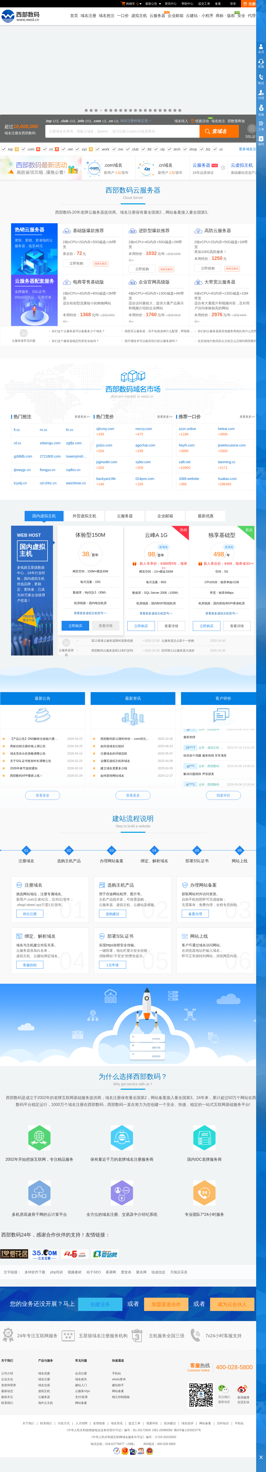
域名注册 (88, 16)
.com (30, 149)
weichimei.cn (76, 483)
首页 (74, 16)
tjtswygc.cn (22, 470)
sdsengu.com (50, 443)
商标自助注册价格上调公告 (28, 746)
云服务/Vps (82, 1391)
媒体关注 (7, 1397)
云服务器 (158, 14)
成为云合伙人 (232, 1304)
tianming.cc (226, 462)
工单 (261, 129)
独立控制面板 (121, 1397)
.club (135, 149)
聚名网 (141, 1272)
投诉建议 (170, 1423)
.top (10, 149)
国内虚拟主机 (44, 517)
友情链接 (99, 1423)
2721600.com (50, 456)
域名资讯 (117, 1423)
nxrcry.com (143, 429)
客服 (261, 66)
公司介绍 (7, 1373)
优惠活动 (200, 121)
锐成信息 (158, 1272)
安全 (241, 16)
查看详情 (106, 626)
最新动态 (7, 1391)
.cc (220, 149)
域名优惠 (133, 84)
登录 (233, 3)
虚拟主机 (139, 16)
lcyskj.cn (20, 483)
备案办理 (195, 914)
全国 (170, 1335)
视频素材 (75, 1272)
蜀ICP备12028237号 (187, 1430)
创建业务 (100, 1304)
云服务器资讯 (66, 653)
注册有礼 (252, 4)
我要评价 (223, 795)
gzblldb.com (23, 456)
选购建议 (112, 914)
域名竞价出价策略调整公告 (28, 753)
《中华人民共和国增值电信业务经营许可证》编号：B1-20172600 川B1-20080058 (118, 1430)
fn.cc (69, 430)
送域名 (163, 547)
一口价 (123, 16)
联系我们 (7, 1403)
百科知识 (223, 1423)
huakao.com (227, 479)
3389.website (189, 479)
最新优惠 (206, 516)
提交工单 (204, 3)
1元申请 (112, 965)
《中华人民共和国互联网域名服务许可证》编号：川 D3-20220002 (133, 1437)
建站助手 (118, 1385)
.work (105, 149)
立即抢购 (76, 263)
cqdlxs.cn (73, 470)
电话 (261, 83)
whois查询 (119, 1379)
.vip (162, 149)
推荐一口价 (190, 416)
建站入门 (81, 1385)
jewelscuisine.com (232, 445)
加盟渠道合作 (166, 1304)
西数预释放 (236, 121)
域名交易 (44, 1385)
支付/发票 (81, 1397)
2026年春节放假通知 (23, 768)
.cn (50, 149)
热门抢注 (22, 416)
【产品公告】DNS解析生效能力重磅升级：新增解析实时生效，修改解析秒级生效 (46, 739)
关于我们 (28, 1423)
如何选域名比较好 (112, 746)
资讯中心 (171, 3)
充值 (261, 114)
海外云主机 (45, 1403)
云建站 (138, 905)
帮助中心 (187, 3)
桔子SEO (93, 1272)
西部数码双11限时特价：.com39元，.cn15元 (129, 739)
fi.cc (17, 430)
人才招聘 (81, 1423)
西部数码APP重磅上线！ (26, 775)
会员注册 (81, 1373)
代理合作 (256, 16)
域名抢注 (107, 16)
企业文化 (7, 1379)
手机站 (116, 1373)
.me (120, 149)
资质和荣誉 (8, 1385)
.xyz (84, 149)
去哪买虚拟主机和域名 (115, 761)
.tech (176, 149)
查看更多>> (82, 416)
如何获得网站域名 (112, 775)
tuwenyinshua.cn (76, 456)
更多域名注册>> (251, 149)
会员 (261, 52)
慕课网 (111, 1272)
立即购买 (75, 626)
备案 (218, 3)
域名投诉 (187, 1423)
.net (70, 149)
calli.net (184, 462)
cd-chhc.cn (48, 483)
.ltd (149, 149)
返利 (261, 144)
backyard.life (106, 479)
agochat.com (145, 445)
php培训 (56, 1272)
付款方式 (64, 1423)
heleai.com (226, 429)
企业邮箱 (175, 16)
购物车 (132, 3)
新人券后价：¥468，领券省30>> (229, 563)
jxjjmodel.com (106, 462)
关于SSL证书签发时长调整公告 (30, 761)
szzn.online (187, 429)
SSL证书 (252, 131)
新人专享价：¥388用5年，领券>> (163, 566)
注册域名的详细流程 (113, 753)
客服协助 (30, 965)
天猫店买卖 (178, 1272)
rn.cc (43, 430)
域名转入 (181, 121)
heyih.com (187, 445)
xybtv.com (143, 462)
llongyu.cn (47, 470)
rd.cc (17, 443)
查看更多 (43, 795)
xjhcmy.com (105, 429)
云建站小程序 (199, 16)
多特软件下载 (35, 1272)
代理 (261, 98)
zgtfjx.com (74, 443)
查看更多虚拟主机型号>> (90, 613)
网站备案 (81, 1403)
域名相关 (81, 1379)
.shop (192, 149)
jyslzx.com (104, 445)
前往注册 (30, 914)
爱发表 (126, 1272)
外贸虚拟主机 (84, 516)
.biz (208, 149)
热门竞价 (105, 416)
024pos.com (144, 479)
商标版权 (225, 14)
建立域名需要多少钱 (113, 768)
